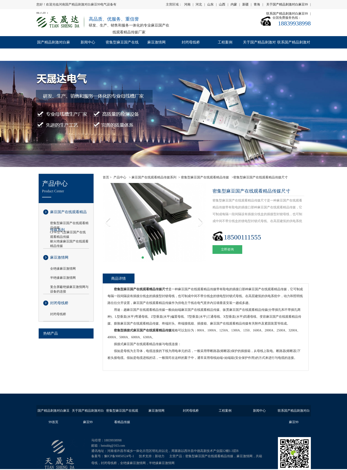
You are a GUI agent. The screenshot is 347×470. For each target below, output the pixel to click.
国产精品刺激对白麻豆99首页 (53, 48)
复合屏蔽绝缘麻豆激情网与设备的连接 (69, 287)
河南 (187, 4)
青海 (257, 4)
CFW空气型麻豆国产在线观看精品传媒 (68, 233)
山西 (222, 4)
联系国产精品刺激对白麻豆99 (293, 48)
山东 (210, 4)
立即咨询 (227, 249)
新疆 (245, 4)
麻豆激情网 (156, 42)
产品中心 (119, 177)
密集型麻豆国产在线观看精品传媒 (122, 48)
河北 (199, 4)
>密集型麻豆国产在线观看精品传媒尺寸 (259, 177)
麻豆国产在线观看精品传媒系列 (68, 215)
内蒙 (234, 4)
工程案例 (225, 42)
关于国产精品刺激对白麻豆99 (287, 4)
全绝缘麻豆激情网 (63, 268)
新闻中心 (88, 42)
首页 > (107, 177)
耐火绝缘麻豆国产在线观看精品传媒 (69, 242)
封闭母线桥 (191, 42)
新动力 (159, 456)
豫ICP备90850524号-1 (119, 456)
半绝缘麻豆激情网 (63, 277)
